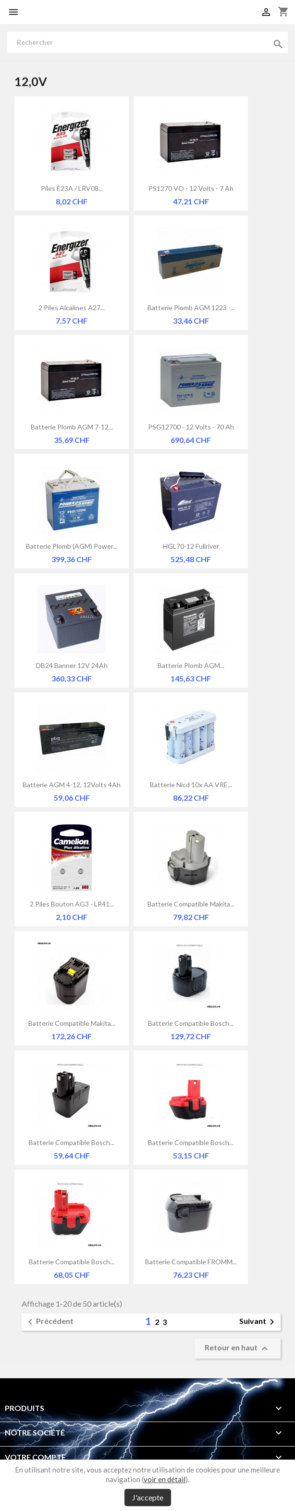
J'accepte (147, 1497)
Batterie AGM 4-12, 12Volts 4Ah (72, 784)
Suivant (258, 1322)
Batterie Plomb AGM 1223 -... (191, 307)
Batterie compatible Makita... (191, 903)
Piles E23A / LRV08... (72, 188)
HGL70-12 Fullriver (191, 546)
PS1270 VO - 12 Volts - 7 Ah (191, 188)
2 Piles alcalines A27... (71, 307)
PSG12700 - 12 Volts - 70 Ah (191, 426)
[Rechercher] (147, 42)
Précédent (49, 1322)
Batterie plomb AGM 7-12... (72, 426)
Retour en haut (237, 1348)
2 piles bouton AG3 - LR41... (72, 903)
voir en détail (164, 1479)
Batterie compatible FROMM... (191, 1261)
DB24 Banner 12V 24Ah (72, 665)
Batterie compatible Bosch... (191, 1023)
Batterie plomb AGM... (191, 665)
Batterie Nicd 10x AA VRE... (191, 784)
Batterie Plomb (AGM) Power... (71, 546)
